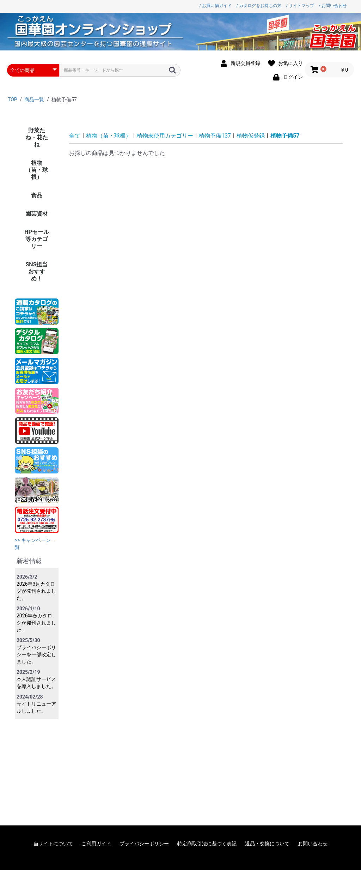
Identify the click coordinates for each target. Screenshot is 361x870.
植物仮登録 (251, 135)
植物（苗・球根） (36, 169)
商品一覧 (34, 99)
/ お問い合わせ (333, 5)
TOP (12, 99)
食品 (36, 195)
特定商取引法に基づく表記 (207, 843)
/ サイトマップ (300, 5)
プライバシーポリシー (144, 843)
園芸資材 (36, 213)
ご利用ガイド (96, 843)
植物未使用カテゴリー (165, 135)
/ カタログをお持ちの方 (258, 5)
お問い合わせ (313, 843)
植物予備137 (215, 135)
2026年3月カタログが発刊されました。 (36, 591)
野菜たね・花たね (36, 137)
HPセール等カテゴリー (36, 239)
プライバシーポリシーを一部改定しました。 (36, 654)
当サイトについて (53, 843)
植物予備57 (284, 135)
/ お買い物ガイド (215, 5)
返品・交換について (267, 843)
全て (74, 135)
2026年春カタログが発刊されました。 (36, 623)
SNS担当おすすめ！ (37, 271)
